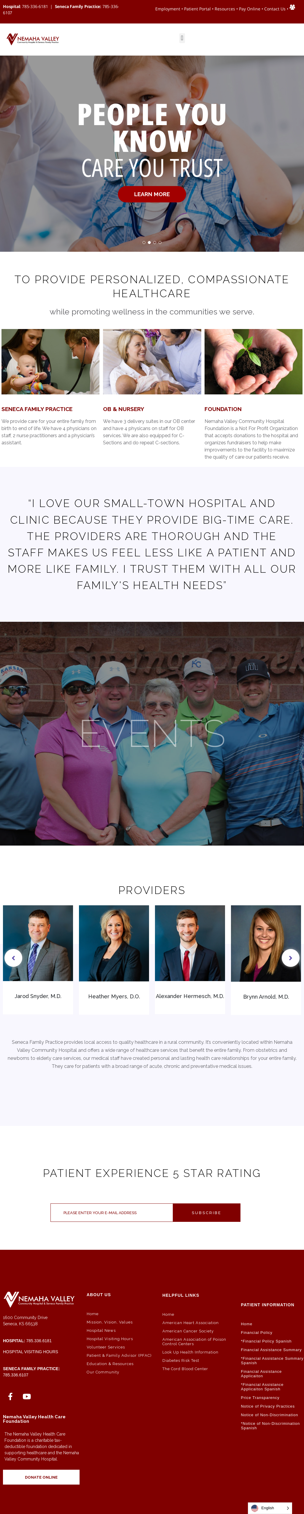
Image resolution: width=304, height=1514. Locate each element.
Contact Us (275, 9)
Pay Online (249, 9)
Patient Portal (197, 9)
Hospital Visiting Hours (30, 1351)
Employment (167, 9)
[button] (182, 38)
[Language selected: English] (270, 1508)
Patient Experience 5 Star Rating (152, 1173)
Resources (225, 9)
